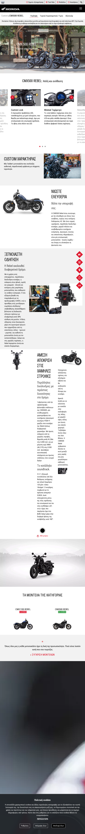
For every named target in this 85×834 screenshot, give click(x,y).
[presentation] (12, 97)
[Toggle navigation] (81, 8)
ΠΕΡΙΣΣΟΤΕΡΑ (42, 819)
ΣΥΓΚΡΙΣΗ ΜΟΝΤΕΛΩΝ (42, 654)
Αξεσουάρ (69, 16)
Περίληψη (33, 16)
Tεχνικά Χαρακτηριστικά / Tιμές (51, 16)
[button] (40, 146)
